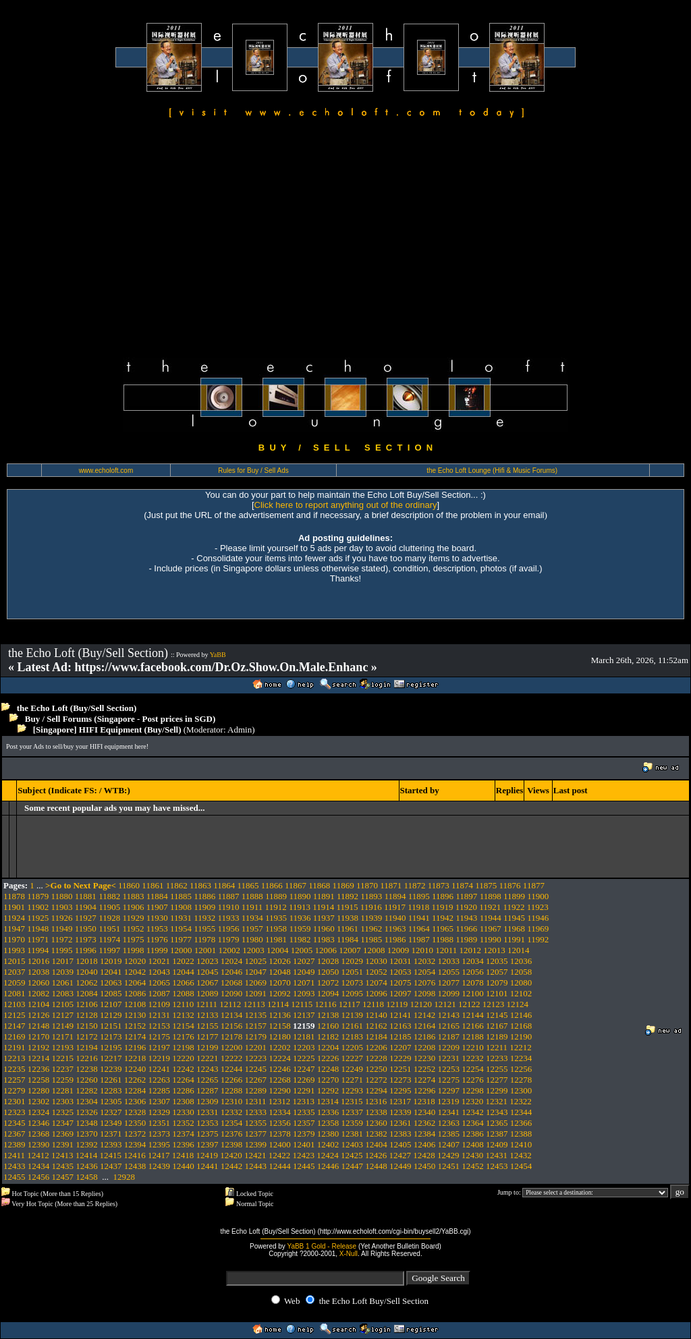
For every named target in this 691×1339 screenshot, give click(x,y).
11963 (395, 928)
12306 (135, 1101)
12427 (400, 1155)
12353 (207, 1123)
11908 (181, 907)
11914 (323, 907)
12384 (425, 1134)
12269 (304, 1080)
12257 (14, 1080)
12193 (63, 1047)
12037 (14, 972)
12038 (39, 972)
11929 (133, 918)
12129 (111, 1015)
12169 (14, 1036)
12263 (159, 1080)
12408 (473, 1144)
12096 (376, 993)
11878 (14, 896)
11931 (181, 918)
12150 (87, 1026)
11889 (276, 896)
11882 (109, 896)
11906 (133, 907)
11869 (343, 885)
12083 (63, 993)
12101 (497, 993)
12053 (400, 972)
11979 (229, 939)
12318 (424, 1101)
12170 (39, 1036)
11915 (347, 907)
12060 (39, 982)
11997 (109, 950)
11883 (133, 896)
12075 (400, 982)
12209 (449, 1047)
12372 (135, 1134)
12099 (449, 993)
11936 (299, 918)
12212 (520, 1047)
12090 (232, 993)
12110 (183, 1004)
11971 (38, 939)
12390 (39, 1144)
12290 (280, 1090)
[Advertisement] (345, 240)
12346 (39, 1123)
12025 (256, 961)
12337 (352, 1112)
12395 (159, 1144)
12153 (159, 1026)
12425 (352, 1155)
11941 (419, 918)
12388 (521, 1134)
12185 (400, 1036)
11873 (438, 885)
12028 (328, 961)
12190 (521, 1036)
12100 (473, 993)
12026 (280, 961)
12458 (87, 1177)
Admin (239, 729)
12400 (280, 1144)
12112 (230, 1004)
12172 (87, 1036)
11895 (419, 896)
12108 (135, 1004)
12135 (256, 1015)
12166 (473, 1026)
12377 (256, 1134)
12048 (280, 972)
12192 (39, 1047)
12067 (207, 982)
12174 (135, 1036)
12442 (232, 1166)
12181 (304, 1036)
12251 (400, 1069)
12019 (111, 961)
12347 (63, 1123)
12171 (63, 1036)
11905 (109, 907)
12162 (376, 1026)
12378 (280, 1134)
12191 (14, 1047)
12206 (376, 1047)
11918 (418, 907)
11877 (534, 885)
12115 (301, 1004)
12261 (111, 1080)
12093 (304, 993)
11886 (204, 896)
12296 (425, 1090)
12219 (159, 1058)
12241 (159, 1069)
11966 (466, 928)
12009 (398, 950)
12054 (425, 972)
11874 (462, 885)
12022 (183, 961)
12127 (63, 1015)
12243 (207, 1069)
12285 (159, 1090)
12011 (446, 950)
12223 (256, 1058)
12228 (376, 1058)
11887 (229, 896)
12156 (232, 1026)
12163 (400, 1026)
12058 (521, 972)
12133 (207, 1015)
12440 (183, 1166)
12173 (111, 1036)
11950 (85, 928)
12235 (14, 1069)
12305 (111, 1101)
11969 (538, 928)
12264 (183, 1080)
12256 (521, 1069)
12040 (87, 972)
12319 (448, 1101)
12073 (352, 982)
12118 (373, 1004)
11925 (38, 918)
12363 (449, 1123)
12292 (328, 1090)
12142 (425, 1015)
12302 (39, 1101)
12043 (159, 972)
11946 (538, 918)
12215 (63, 1058)
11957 (252, 928)
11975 (133, 939)
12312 (280, 1101)
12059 (14, 982)
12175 (159, 1036)
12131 (159, 1015)
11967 (490, 928)
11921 (490, 907)
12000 (181, 950)
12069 (256, 982)
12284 (135, 1090)
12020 (135, 961)
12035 (497, 961)
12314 (327, 1101)
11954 (181, 928)
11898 (490, 896)
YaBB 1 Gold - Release (321, 1246)
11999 (157, 950)
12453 (497, 1166)
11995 (62, 950)
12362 (425, 1123)
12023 (207, 961)
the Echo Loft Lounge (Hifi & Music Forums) (491, 470)
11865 (247, 885)
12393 (111, 1144)
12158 (280, 1026)
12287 (207, 1090)
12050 (328, 972)
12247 (304, 1069)
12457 (63, 1177)
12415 (111, 1155)
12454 (521, 1166)
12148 (39, 1026)
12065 (159, 982)
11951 (109, 928)
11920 (466, 907)
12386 (473, 1134)
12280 (39, 1090)
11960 (324, 928)
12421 (255, 1155)
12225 (304, 1058)
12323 (14, 1112)
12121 (445, 1004)
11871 (391, 885)
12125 (14, 1015)
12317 (400, 1101)
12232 (473, 1058)
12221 (207, 1058)
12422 (280, 1155)
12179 (256, 1036)
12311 (256, 1101)
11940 (395, 918)
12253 (449, 1069)
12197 (159, 1047)
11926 (62, 918)
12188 (473, 1036)
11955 (204, 928)
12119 (397, 1004)
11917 (395, 907)
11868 (319, 885)
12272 (376, 1080)
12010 (422, 950)
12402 (328, 1144)
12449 (400, 1166)
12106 (87, 1004)
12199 (207, 1047)
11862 (177, 885)
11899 (514, 896)
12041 (111, 972)
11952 (133, 928)
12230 (425, 1058)
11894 (395, 896)
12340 (425, 1112)
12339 (400, 1112)
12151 (111, 1026)
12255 (497, 1069)
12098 (425, 993)
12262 (135, 1080)
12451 (449, 1166)
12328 (135, 1112)
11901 (14, 907)
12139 (352, 1015)
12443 (256, 1166)
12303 (63, 1101)
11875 (486, 885)
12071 (304, 982)
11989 (466, 939)
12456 (39, 1177)
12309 (207, 1101)
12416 (134, 1155)
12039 (63, 972)
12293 (352, 1090)
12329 (159, 1112)
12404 (376, 1144)
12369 (63, 1134)
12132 (183, 1015)
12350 (135, 1123)
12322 (520, 1101)
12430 (473, 1155)
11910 (229, 907)
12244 (232, 1069)
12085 (111, 993)
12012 (471, 950)
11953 (157, 928)
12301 (14, 1101)
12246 (280, 1069)
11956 (229, 928)
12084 (87, 993)
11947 (14, 928)
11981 (276, 939)
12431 (497, 1155)
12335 (304, 1112)
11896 (442, 896)
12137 (304, 1015)
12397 (207, 1144)
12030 (376, 961)
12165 (449, 1026)
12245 (256, 1069)
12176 (183, 1036)
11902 (38, 907)
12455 (14, 1177)
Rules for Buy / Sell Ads (253, 470)
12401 (304, 1144)
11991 (514, 939)
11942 (442, 918)
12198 (183, 1047)
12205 (352, 1047)
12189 (497, 1036)
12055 (449, 972)
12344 (521, 1112)
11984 (347, 939)
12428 (424, 1155)
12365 (497, 1123)
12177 (207, 1036)
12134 (232, 1015)
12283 (111, 1090)
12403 (352, 1144)
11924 (14, 918)
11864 (224, 885)
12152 (135, 1026)
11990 (490, 939)
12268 (280, 1080)
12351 (159, 1123)
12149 (63, 1026)
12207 (400, 1047)
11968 (514, 928)
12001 (205, 950)
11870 (367, 885)
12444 (280, 1166)
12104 (39, 1004)
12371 (111, 1134)
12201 (256, 1047)
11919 (442, 907)
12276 (473, 1080)
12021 (159, 961)
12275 (449, 1080)
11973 (85, 939)
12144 (473, 1015)
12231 (449, 1058)
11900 (538, 896)
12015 (14, 961)
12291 (304, 1090)
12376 (232, 1134)
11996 (85, 950)
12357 (304, 1123)
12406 (425, 1144)
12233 (497, 1058)
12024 (232, 961)
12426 (376, 1155)
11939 (371, 918)
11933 (229, 918)
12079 (497, 982)
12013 (494, 950)
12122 (469, 1004)
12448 (376, 1166)
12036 (521, 961)
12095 (352, 993)
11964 (419, 928)
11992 (538, 939)
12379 (304, 1134)
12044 (183, 972)
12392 (87, 1144)
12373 (159, 1134)
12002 (229, 950)
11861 (152, 885)
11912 (276, 907)
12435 (63, 1166)
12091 (256, 993)
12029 (352, 961)
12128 (87, 1015)
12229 (400, 1058)
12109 (159, 1004)
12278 (521, 1080)
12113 (254, 1004)
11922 (513, 907)
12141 (400, 1015)
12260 (87, 1080)
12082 (39, 993)
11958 (276, 928)
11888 (252, 896)
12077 (449, 982)
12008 (374, 950)
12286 (183, 1090)
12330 (183, 1112)
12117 (349, 1004)
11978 (204, 939)
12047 (256, 972)
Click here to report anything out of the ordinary (345, 505)
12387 (497, 1134)
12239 (111, 1069)
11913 (299, 907)
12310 (232, 1101)
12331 (207, 1112)
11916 (371, 907)
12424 (327, 1155)
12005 (302, 950)
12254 (473, 1069)
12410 (521, 1144)
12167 (497, 1026)
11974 (109, 939)
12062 (87, 982)
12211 (496, 1047)
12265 (207, 1080)
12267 (256, 1080)
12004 (278, 950)
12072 (328, 982)
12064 (135, 982)
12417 (159, 1155)
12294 (376, 1090)
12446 (328, 1166)
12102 (521, 993)
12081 (14, 993)
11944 (490, 918)
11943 (466, 918)
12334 (280, 1112)
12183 (352, 1036)
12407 (449, 1144)
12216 (87, 1058)
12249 (352, 1069)
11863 (200, 885)
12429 (448, 1155)
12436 (87, 1166)
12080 (521, 982)
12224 (280, 1058)
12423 (304, 1155)
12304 (87, 1101)
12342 (473, 1112)
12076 (425, 982)
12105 (63, 1004)
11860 (129, 885)
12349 (111, 1123)
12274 (425, 1080)
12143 (449, 1015)
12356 (280, 1123)
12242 (183, 1069)
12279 (14, 1090)
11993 (14, 950)
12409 (497, 1144)
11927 (85, 918)
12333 (256, 1112)
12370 (87, 1134)
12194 (87, 1047)
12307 (159, 1101)
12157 (256, 1026)
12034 (473, 961)
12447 (352, 1166)
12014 (518, 950)
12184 (376, 1036)
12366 (521, 1123)
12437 (111, 1166)
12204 (328, 1047)
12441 (207, 1166)
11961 (347, 928)
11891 (324, 896)
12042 (135, 972)
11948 (38, 928)
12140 (376, 1015)
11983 (324, 939)
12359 (352, 1123)
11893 (371, 896)
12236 (39, 1069)
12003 (253, 950)
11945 (514, 918)
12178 (232, 1036)
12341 (449, 1112)
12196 (135, 1047)
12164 (425, 1026)
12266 (232, 1080)
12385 (449, 1134)
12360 (376, 1123)
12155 (207, 1026)
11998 (133, 950)
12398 (232, 1144)
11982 (299, 939)
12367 (14, 1134)
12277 (497, 1080)
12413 (62, 1155)
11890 (299, 896)
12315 (352, 1101)
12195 (111, 1047)
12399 (256, 1144)
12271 (352, 1080)
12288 (232, 1090)
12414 (87, 1155)
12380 (328, 1134)
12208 (425, 1047)
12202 (280, 1047)
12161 (352, 1026)
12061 (63, 982)
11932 (204, 918)
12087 (159, 993)
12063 (111, 982)
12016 (39, 961)
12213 (14, 1058)
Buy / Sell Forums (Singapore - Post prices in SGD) (120, 719)
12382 (376, 1134)
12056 (473, 972)
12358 (328, 1123)
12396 (183, 1144)
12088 (183, 993)
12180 (280, 1036)
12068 (232, 982)
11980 (252, 939)
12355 (256, 1123)
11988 (442, 939)
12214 (39, 1058)
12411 (14, 1155)
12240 (135, 1069)
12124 (518, 1004)
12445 (304, 1166)
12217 (111, 1058)
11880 (62, 896)
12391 (63, 1144)
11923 (538, 907)
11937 (324, 918)
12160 (328, 1026)
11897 (466, 896)
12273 (400, 1080)
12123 (493, 1004)
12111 (207, 1004)
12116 (325, 1004)
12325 (63, 1112)
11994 (38, 950)
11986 (395, 939)
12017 (63, 961)
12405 (400, 1144)
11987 (419, 939)
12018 (87, 961)
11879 (38, 896)
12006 (325, 950)
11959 (299, 928)
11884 (157, 896)
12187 (449, 1036)
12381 (352, 1134)
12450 (425, 1166)
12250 (376, 1069)
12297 (449, 1090)
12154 (183, 1026)
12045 (207, 972)
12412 (38, 1155)
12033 (449, 961)
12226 (328, 1058)
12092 (280, 993)
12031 (400, 961)
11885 (181, 896)
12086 (135, 993)
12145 (497, 1015)
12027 (304, 961)
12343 (497, 1112)
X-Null (348, 1253)
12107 (111, 1004)
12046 (232, 972)
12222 (232, 1058)
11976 (157, 939)
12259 (63, 1080)
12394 (135, 1144)
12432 (520, 1155)
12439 (159, 1166)
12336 (328, 1112)
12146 (521, 1015)
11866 (272, 885)
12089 (207, 993)
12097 (400, 993)
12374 (183, 1134)
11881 (85, 896)
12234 (521, 1058)
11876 (510, 885)
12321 (497, 1101)
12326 (87, 1112)
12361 (400, 1123)
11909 (204, 907)
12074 (376, 982)
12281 (63, 1090)
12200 (232, 1047)
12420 (231, 1155)
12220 (183, 1058)
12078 (473, 982)
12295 (400, 1090)
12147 (14, 1026)
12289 (256, 1090)
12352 (183, 1123)
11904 (85, 907)
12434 (39, 1166)
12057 (497, 972)
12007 (350, 950)
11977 (181, 939)
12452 (473, 1166)
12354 (232, 1123)
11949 (62, 928)
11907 (157, 907)
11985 (371, 939)
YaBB (218, 654)
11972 (62, 939)
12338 (376, 1112)
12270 (328, 1080)
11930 (157, 918)
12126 (39, 1015)
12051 (352, 972)
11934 (252, 918)
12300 (521, 1090)
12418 (183, 1155)
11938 (347, 918)
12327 (111, 1112)
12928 (124, 1177)
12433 (14, 1166)
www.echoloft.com (106, 470)
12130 (135, 1015)
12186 (425, 1036)
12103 (14, 1004)
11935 (276, 918)
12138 (328, 1015)
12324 (39, 1112)
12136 (280, 1015)
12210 (473, 1047)
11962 (371, 928)
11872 (414, 885)
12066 (183, 982)
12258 (39, 1080)
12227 (352, 1058)
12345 (14, 1123)
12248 (328, 1069)
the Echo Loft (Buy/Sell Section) (77, 708)
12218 (135, 1058)
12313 (304, 1101)
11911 (252, 907)
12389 (14, 1144)
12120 (421, 1004)
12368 (39, 1134)
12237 (63, 1069)
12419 (207, 1155)
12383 (400, 1134)
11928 (109, 918)
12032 (425, 961)
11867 (295, 885)
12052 (376, 972)
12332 (232, 1112)
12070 (280, 982)
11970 (14, 939)
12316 (376, 1101)
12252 (425, 1069)
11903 (62, 907)
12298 (473, 1090)
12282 (87, 1090)
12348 (87, 1123)
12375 (207, 1134)
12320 (473, 1101)
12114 (278, 1004)
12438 (135, 1166)
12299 (497, 1090)
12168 (521, 1026)
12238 (87, 1069)
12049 (304, 972)
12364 (473, 1123)
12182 (328, 1036)
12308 (183, 1101)
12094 (328, 993)
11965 (442, 928)
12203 (304, 1047)
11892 (347, 896)
